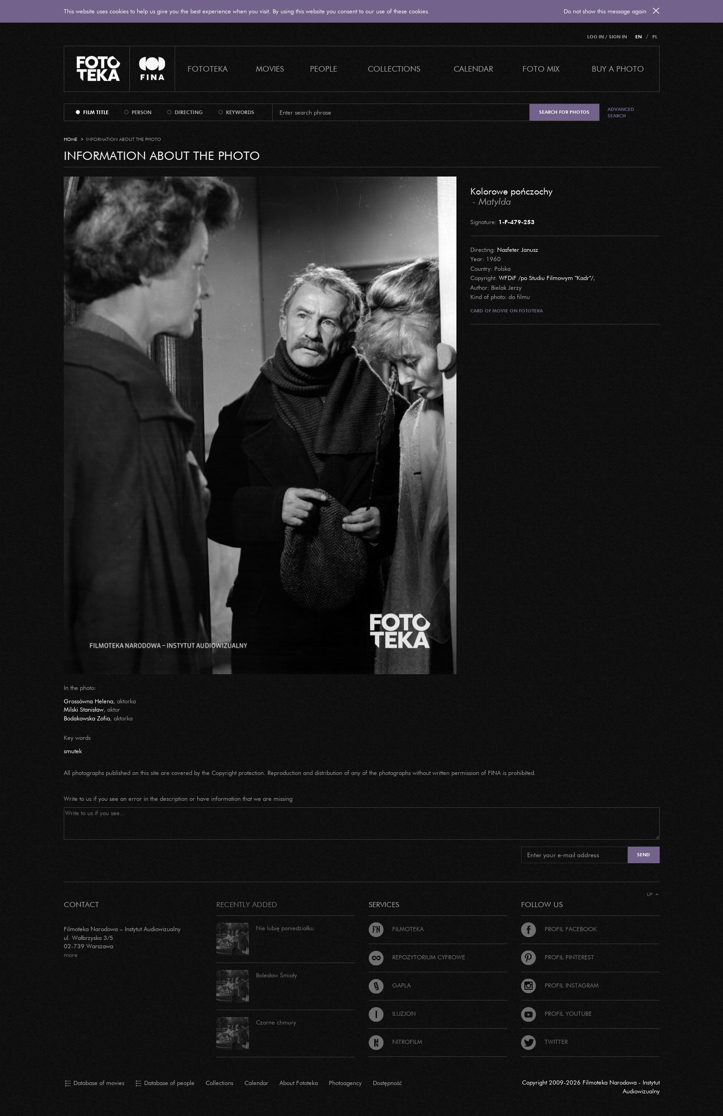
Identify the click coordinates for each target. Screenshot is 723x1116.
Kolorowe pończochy (511, 191)
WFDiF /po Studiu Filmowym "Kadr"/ (546, 277)
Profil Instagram (560, 985)
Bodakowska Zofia (87, 718)
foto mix (541, 68)
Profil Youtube (556, 1013)
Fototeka (208, 68)
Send (643, 855)
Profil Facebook (559, 929)
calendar (473, 68)
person (142, 112)
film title (96, 112)
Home (70, 139)
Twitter (544, 1041)
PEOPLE (323, 68)
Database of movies (94, 1083)
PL (654, 37)
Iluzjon (392, 1013)
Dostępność (387, 1082)
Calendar (256, 1082)
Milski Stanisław (83, 709)
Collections (219, 1082)
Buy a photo (618, 68)
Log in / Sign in (607, 37)
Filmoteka (396, 929)
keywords (240, 112)
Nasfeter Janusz (517, 249)
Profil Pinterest (557, 957)
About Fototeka (298, 1082)
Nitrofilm (395, 1041)
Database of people (164, 1083)
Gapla (390, 985)
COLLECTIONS (394, 68)
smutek (73, 751)
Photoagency (345, 1082)
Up (653, 894)
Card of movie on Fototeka (506, 311)
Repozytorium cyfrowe (417, 957)
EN (638, 37)
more (71, 954)
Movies (270, 68)
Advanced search (621, 112)
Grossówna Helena (88, 701)
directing (189, 112)
